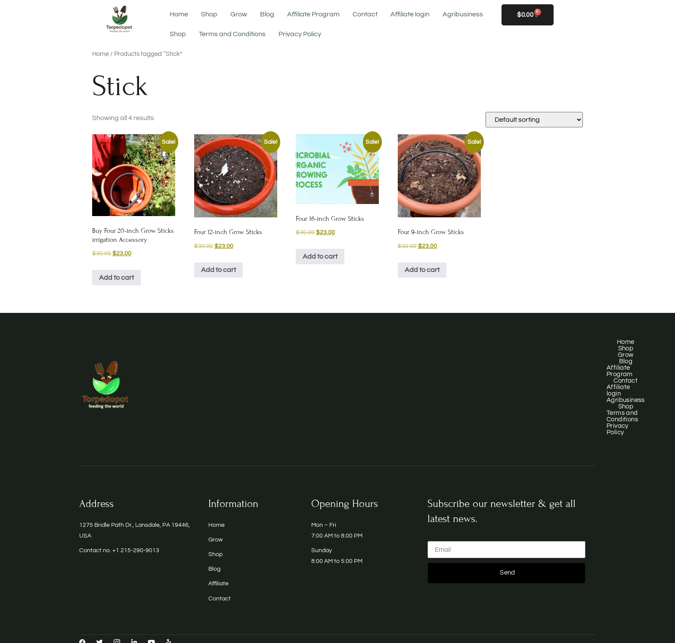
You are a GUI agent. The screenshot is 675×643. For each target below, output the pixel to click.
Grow (238, 14)
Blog (267, 14)
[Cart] (527, 14)
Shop (209, 14)
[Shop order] (534, 119)
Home (179, 14)
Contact (365, 14)
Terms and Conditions (232, 34)
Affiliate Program (313, 14)
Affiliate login (410, 14)
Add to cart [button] (116, 277)
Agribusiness (463, 14)
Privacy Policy (300, 34)
